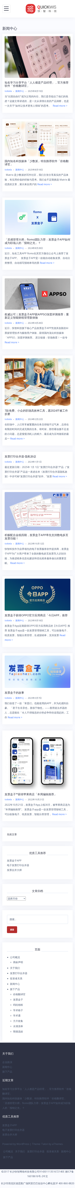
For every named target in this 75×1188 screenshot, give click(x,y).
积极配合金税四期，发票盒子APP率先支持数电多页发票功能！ (36, 536)
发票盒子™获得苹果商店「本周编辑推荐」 (31, 794)
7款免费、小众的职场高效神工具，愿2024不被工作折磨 (36, 412)
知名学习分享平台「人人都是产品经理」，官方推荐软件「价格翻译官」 (37, 84)
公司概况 (15, 957)
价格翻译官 (19, 994)
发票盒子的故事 (14, 692)
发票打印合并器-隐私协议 (20, 456)
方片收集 (18, 1021)
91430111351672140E (51, 1171)
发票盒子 (18, 999)
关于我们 (15, 968)
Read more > (60, 105)
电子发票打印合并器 (18, 865)
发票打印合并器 (18, 973)
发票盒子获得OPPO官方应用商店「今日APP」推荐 (36, 615)
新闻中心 (19, 91)
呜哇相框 (18, 1005)
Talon (44, 1144)
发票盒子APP (14, 860)
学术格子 (18, 1010)
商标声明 (18, 962)
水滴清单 (18, 1026)
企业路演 (7, 1062)
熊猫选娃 (18, 1031)
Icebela (8, 91)
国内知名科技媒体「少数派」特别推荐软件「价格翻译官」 (37, 162)
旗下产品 (15, 989)
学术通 (17, 1015)
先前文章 (12, 834)
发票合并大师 (14, 870)
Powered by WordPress (15, 1144)
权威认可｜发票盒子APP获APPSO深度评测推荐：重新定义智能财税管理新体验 (37, 316)
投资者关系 (16, 978)
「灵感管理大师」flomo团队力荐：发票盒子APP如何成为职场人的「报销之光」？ (37, 241)
